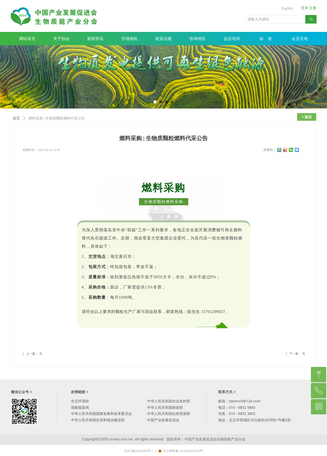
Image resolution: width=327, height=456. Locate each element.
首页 (16, 118)
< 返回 (307, 116)
